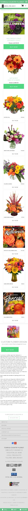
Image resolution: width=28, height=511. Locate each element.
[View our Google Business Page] (13, 444)
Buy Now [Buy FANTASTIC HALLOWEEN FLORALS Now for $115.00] (15, 254)
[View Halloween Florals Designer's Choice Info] (14, 24)
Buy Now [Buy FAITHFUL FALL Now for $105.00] (15, 120)
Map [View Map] (13, 510)
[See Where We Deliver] (14, 417)
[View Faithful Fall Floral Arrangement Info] (14, 103)
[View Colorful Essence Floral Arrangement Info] (14, 170)
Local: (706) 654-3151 (14, 455)
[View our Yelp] (15, 444)
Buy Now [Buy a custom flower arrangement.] (10, 350)
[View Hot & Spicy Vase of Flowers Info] (14, 63)
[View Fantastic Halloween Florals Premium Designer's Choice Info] (14, 237)
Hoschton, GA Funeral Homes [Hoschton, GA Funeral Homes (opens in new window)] (9, 490)
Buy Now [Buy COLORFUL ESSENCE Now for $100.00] (15, 187)
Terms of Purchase (18, 502)
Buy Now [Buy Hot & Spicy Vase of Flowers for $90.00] (14, 87)
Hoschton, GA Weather (7, 497)
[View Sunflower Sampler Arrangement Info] (14, 270)
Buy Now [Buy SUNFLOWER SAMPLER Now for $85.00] (15, 287)
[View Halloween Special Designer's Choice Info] (14, 303)
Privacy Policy (7, 502)
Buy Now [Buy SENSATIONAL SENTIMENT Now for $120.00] (15, 154)
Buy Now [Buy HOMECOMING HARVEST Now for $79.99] (15, 220)
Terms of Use (14, 505)
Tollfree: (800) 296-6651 (14, 458)
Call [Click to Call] (4, 510)
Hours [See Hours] (23, 510)
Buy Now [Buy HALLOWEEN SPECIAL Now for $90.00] (15, 320)
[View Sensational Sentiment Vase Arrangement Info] (14, 137)
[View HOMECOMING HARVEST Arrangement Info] (14, 203)
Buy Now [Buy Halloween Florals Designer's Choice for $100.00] (14, 47)
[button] (23, 6)
